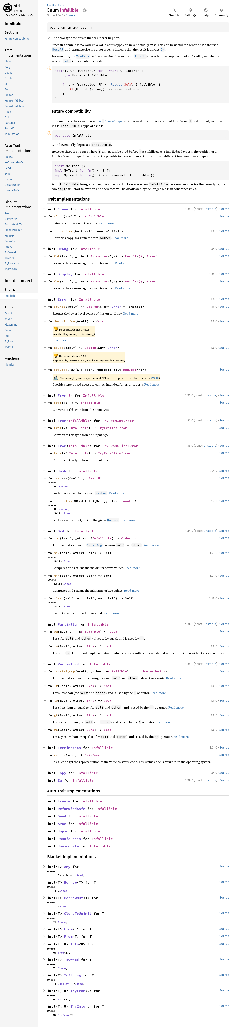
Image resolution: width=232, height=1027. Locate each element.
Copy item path (85, 10)
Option (92, 306)
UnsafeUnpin (69, 838)
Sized (67, 513)
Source (70, 15)
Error (151, 256)
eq (56, 631)
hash (58, 478)
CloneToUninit (78, 913)
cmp (57, 538)
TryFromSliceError (120, 446)
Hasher (63, 486)
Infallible (89, 209)
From (62, 395)
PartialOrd (68, 664)
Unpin (63, 831)
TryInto (77, 1006)
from (58, 403)
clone (58, 216)
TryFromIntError (118, 420)
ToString (72, 975)
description (64, 321)
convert (58, 5)
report (59, 755)
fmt (57, 256)
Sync (62, 823)
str (101, 321)
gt (56, 715)
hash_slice (63, 501)
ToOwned (71, 959)
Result (131, 256)
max (57, 553)
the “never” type (109, 121)
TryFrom (77, 991)
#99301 (154, 378)
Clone (63, 209)
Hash (62, 471)
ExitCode (92, 755)
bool (113, 631)
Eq (60, 780)
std (17, 5)
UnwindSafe (68, 846)
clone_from (63, 231)
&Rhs (90, 646)
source (59, 306)
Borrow (70, 882)
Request (130, 369)
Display (65, 274)
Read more (106, 223)
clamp (58, 598)
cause (58, 348)
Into (74, 944)
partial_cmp (64, 671)
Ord (61, 531)
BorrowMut (73, 898)
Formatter (99, 256)
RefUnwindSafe (71, 808)
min (57, 575)
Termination (69, 747)
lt (56, 686)
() (140, 256)
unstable (210, 209)
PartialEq (67, 624)
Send (62, 816)
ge (56, 730)
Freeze (64, 801)
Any (67, 867)
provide (60, 369)
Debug (63, 249)
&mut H (94, 478)
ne (56, 646)
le (56, 700)
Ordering (129, 538)
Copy (62, 773)
